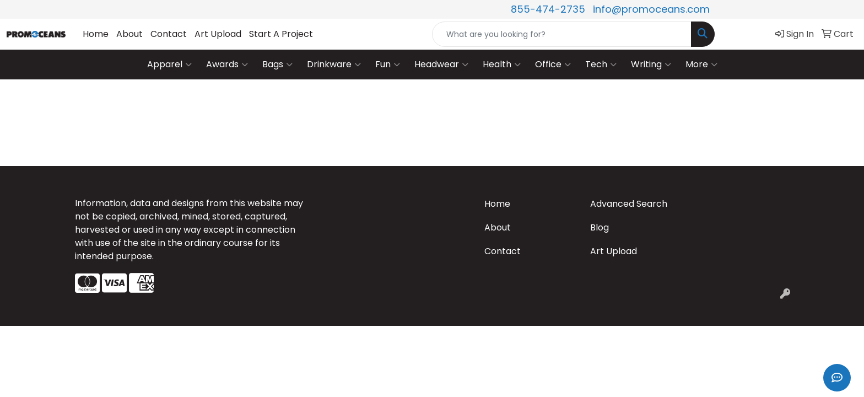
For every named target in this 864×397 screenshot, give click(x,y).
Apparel (169, 64)
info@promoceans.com (651, 9)
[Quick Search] (562, 34)
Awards (227, 64)
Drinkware (334, 64)
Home (96, 34)
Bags (277, 64)
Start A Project (281, 34)
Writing (651, 64)
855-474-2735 (548, 9)
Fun (387, 64)
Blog (599, 227)
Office (553, 64)
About (129, 34)
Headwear (441, 64)
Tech (601, 64)
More (701, 64)
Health (502, 64)
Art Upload (218, 34)
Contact (168, 34)
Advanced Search (628, 203)
